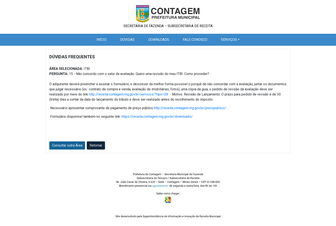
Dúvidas (127, 40)
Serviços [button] (229, 40)
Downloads (158, 40)
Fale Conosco (195, 40)
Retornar (96, 145)
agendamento (160, 185)
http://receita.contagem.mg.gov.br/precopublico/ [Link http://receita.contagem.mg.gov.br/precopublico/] (190, 108)
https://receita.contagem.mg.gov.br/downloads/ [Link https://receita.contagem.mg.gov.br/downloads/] (157, 116)
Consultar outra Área (67, 145)
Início (102, 39)
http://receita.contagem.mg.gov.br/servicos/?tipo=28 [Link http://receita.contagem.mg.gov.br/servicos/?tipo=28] (128, 94)
